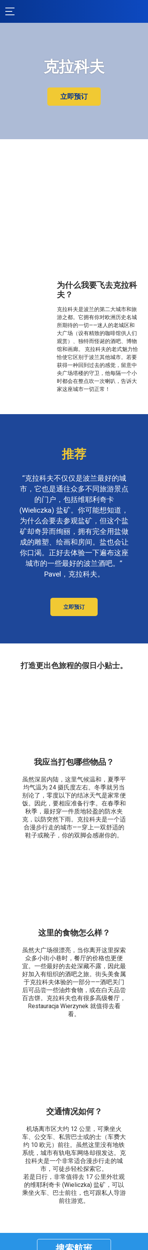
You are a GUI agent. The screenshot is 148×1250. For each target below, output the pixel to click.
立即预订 (74, 96)
